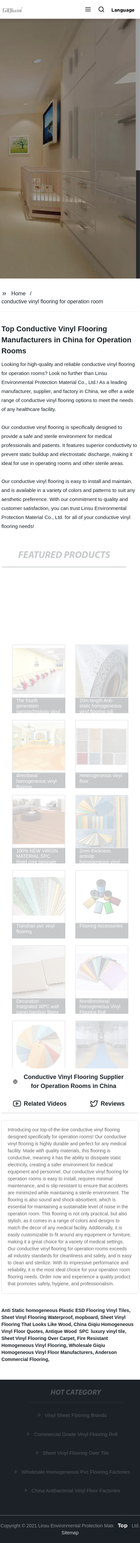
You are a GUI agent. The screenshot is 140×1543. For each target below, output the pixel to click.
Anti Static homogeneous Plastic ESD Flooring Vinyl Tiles (65, 1310)
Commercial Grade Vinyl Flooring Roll (76, 1434)
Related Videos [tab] (40, 1104)
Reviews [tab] (107, 1104)
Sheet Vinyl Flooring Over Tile (76, 1453)
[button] (88, 10)
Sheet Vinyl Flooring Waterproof (36, 1317)
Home (18, 293)
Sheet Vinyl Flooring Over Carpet (37, 1338)
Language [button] (123, 10)
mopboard (86, 1317)
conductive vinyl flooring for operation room (52, 301)
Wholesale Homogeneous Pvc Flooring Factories (76, 1471)
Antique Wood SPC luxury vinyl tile (85, 1331)
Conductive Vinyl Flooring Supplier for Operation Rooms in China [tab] (68, 1081)
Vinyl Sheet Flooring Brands (76, 1415)
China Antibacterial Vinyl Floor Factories (76, 1490)
